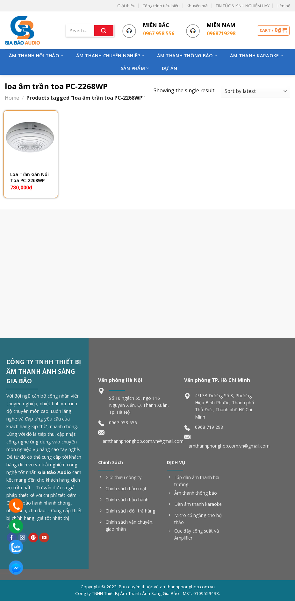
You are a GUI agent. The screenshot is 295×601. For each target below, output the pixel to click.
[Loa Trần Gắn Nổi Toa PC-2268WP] (31, 138)
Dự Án (169, 68)
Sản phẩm (135, 68)
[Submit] (103, 30)
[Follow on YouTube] (44, 538)
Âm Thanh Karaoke (256, 56)
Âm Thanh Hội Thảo (36, 56)
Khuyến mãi (197, 6)
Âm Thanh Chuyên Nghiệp (110, 56)
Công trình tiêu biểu (161, 6)
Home (12, 97)
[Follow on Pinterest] (33, 538)
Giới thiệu (126, 6)
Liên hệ (283, 6)
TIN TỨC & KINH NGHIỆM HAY (243, 6)
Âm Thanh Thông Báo (187, 56)
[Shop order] (255, 91)
